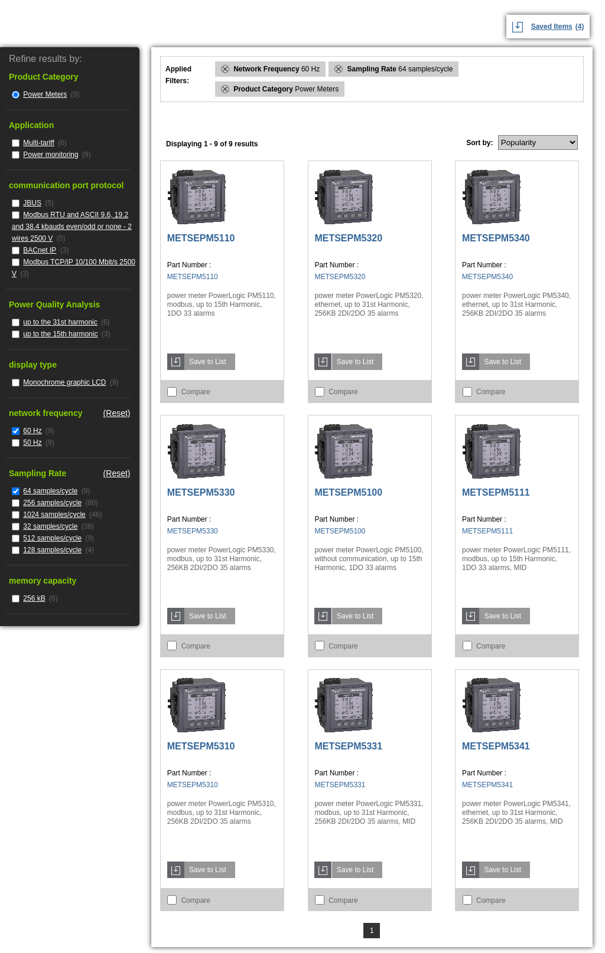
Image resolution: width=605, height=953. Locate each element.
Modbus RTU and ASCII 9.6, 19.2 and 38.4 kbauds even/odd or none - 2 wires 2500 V (72, 227)
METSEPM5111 (496, 492)
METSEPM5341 (496, 746)
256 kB (34, 598)
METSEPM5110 (201, 238)
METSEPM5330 (201, 492)
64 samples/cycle (50, 491)
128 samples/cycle (52, 550)
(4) (579, 26)
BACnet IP (39, 250)
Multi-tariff (38, 143)
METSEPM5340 (496, 238)
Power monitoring (50, 154)
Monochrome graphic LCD (64, 382)
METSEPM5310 (201, 746)
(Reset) (117, 413)
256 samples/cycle (52, 503)
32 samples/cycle (50, 526)
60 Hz (32, 431)
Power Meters (45, 94)
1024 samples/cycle (54, 514)
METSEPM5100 (348, 492)
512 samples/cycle (52, 538)
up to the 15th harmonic (60, 334)
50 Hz (32, 442)
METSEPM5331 (348, 746)
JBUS (32, 203)
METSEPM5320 (348, 238)
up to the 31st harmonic (60, 322)
